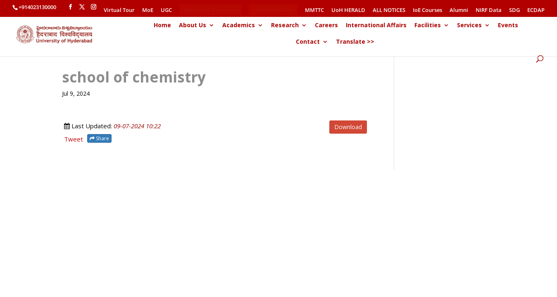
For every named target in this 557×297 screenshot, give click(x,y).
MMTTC (314, 10)
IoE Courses (427, 10)
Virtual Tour (119, 10)
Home (162, 26)
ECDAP (536, 10)
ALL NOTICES (389, 10)
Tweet (73, 139)
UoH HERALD (348, 10)
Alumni (459, 10)
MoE (147, 10)
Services (469, 26)
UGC (166, 10)
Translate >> (355, 43)
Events (508, 26)
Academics (238, 26)
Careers (326, 26)
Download (348, 127)
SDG (514, 10)
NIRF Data (489, 10)
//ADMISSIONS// (273, 10)
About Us (192, 26)
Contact (308, 43)
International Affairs (376, 26)
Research (285, 26)
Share (99, 138)
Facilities (427, 26)
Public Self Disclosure (210, 10)
